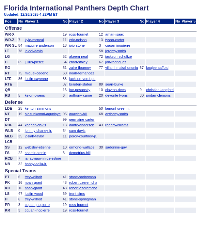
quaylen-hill (78, 114)
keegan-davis (35, 125)
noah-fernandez (81, 73)
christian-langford (160, 90)
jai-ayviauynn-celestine (43, 158)
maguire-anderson (39, 45)
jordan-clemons (158, 95)
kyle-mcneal (34, 40)
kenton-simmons (38, 108)
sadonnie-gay (116, 147)
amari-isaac (114, 34)
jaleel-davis (34, 51)
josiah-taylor (34, 136)
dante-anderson (81, 125)
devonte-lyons (116, 95)
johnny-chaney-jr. (38, 131)
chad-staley (78, 62)
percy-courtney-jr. (83, 136)
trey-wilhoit (33, 177)
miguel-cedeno (36, 73)
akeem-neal (78, 56)
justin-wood (34, 194)
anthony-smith (116, 114)
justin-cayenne (36, 79)
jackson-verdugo (82, 79)
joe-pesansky (79, 90)
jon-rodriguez (115, 62)
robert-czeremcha (83, 182)
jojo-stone (77, 45)
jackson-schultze (118, 56)
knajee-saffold (157, 68)
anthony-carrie (80, 95)
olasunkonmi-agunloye (43, 114)
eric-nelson (78, 40)
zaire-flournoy (80, 68)
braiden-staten (80, 84)
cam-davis (77, 131)
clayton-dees (115, 90)
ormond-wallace (82, 147)
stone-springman (82, 177)
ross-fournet (78, 34)
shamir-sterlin (35, 153)
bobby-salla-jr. (36, 164)
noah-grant (33, 182)
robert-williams (117, 125)
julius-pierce (34, 62)
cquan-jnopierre (117, 45)
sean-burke (114, 84)
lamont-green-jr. (118, 108)
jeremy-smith (115, 51)
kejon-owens (35, 95)
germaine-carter (82, 119)
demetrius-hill (79, 153)
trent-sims (77, 194)
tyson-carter (114, 40)
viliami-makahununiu (121, 68)
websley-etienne (38, 147)
